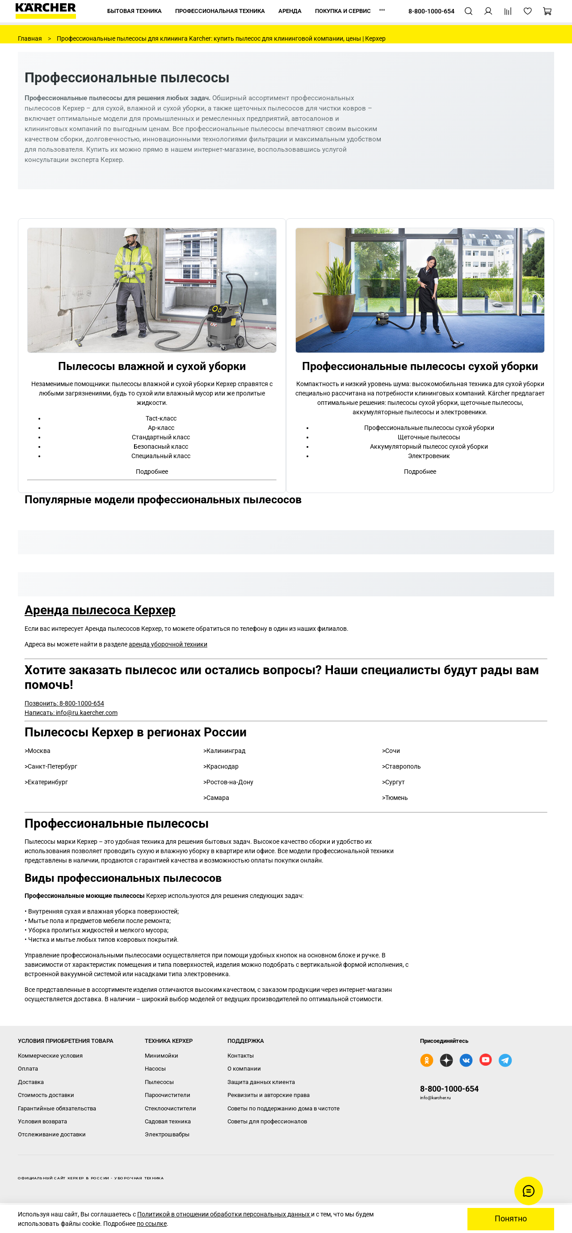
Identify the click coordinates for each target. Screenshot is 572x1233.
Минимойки (161, 1055)
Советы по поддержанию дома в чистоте (283, 1108)
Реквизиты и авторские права (268, 1095)
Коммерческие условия (50, 1055)
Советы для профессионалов (267, 1121)
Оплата (28, 1068)
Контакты (240, 1055)
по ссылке (152, 1223)
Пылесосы (159, 1082)
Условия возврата (42, 1121)
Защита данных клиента (261, 1082)
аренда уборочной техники (168, 644)
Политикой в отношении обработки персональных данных (224, 1214)
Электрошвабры (167, 1134)
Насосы (155, 1068)
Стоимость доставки (46, 1095)
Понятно (511, 1218)
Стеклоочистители (170, 1108)
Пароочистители (167, 1095)
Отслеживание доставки (52, 1134)
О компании (244, 1068)
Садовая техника (168, 1121)
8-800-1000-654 (449, 1088)
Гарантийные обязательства (57, 1108)
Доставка (31, 1082)
